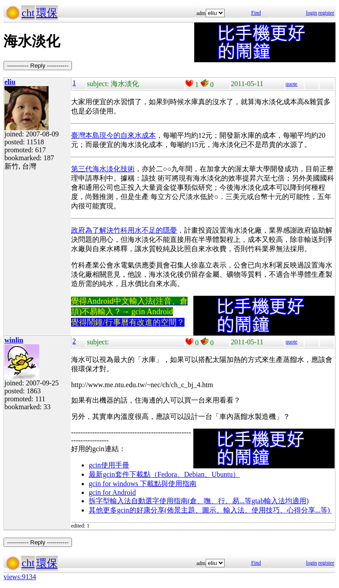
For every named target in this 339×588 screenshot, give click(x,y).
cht (28, 13)
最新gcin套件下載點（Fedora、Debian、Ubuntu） (164, 474)
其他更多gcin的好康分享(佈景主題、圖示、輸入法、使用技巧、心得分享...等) (210, 510)
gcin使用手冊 (109, 465)
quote (292, 84)
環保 (46, 13)
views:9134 (20, 576)
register (326, 13)
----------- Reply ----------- (37, 65)
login (311, 13)
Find (256, 13)
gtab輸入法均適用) (280, 501)
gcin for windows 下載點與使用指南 (142, 483)
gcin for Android (112, 492)
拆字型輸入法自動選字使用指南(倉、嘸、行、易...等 (170, 501)
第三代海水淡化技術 (103, 169)
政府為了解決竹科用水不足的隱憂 (124, 230)
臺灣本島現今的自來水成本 (113, 135)
